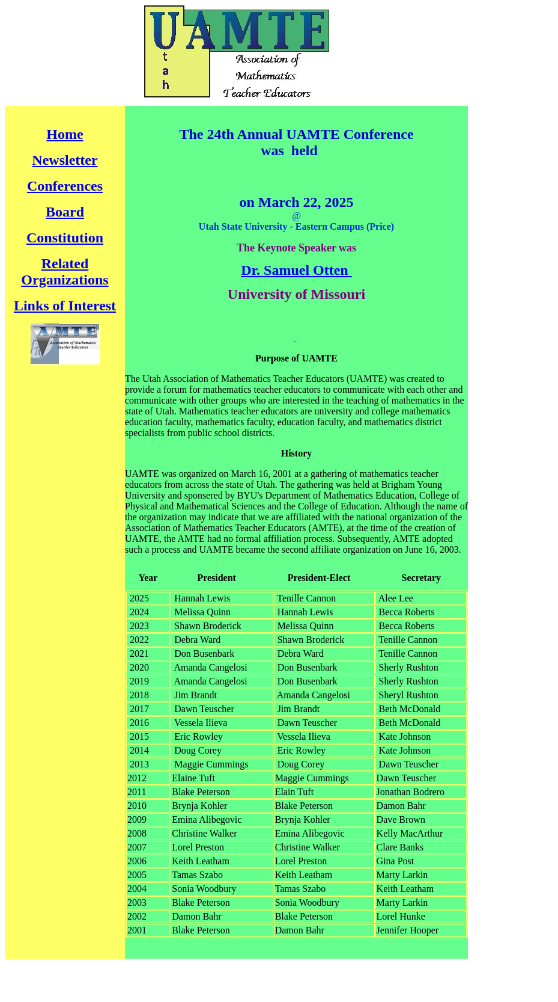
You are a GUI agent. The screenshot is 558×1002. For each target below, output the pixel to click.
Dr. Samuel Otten (296, 270)
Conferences (65, 186)
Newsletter (64, 160)
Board (65, 212)
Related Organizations (64, 271)
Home (64, 134)
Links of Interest (65, 305)
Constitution (64, 237)
